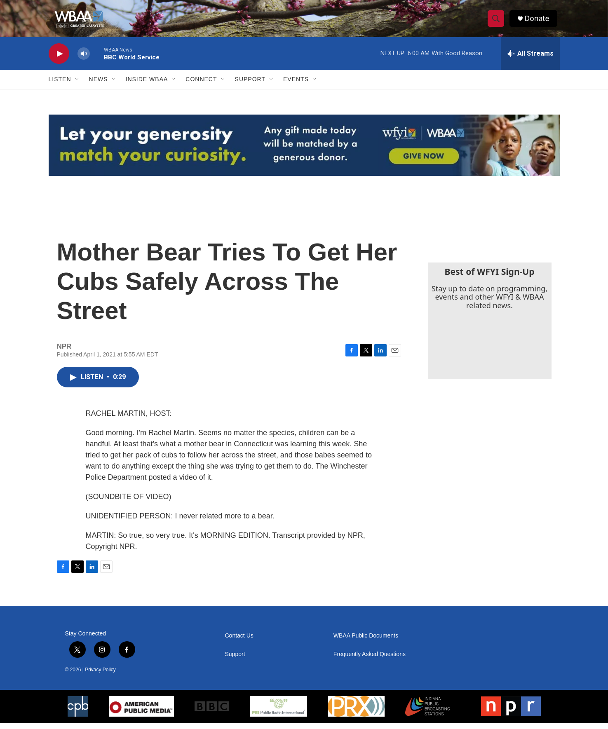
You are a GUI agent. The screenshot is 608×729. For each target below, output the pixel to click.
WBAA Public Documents (365, 642)
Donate (539, 21)
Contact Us (239, 642)
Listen (60, 85)
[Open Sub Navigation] (77, 85)
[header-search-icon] (497, 22)
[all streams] (530, 59)
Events (296, 85)
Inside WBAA (147, 85)
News (98, 85)
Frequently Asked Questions (369, 660)
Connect (201, 85)
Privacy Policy (100, 676)
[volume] (84, 60)
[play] (59, 60)
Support (250, 85)
